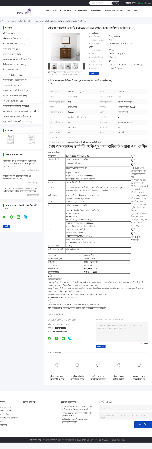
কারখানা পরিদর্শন (81, 11)
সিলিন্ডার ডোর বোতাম (12, 64)
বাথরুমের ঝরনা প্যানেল (13, 96)
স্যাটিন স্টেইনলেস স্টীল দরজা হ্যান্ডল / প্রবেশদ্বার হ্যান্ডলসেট (76, 420)
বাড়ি (48, 11)
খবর (128, 11)
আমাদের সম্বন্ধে (65, 11)
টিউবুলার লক (8, 70)
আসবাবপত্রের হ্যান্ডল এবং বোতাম (17, 111)
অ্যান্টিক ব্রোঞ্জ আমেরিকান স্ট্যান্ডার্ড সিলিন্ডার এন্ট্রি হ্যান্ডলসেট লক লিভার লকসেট (78, 408)
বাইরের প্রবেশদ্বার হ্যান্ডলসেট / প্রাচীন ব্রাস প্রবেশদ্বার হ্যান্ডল (77, 414)
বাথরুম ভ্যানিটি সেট (77, 308)
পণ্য (54, 11)
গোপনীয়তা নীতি (35, 440)
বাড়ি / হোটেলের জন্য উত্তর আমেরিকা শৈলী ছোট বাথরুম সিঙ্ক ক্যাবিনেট (98, 377)
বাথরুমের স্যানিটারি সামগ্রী (14, 90)
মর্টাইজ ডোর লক (10, 33)
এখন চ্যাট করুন (129, 3)
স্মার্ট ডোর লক (9, 49)
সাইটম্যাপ (3, 425)
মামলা (136, 11)
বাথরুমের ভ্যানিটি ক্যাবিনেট (96, 308)
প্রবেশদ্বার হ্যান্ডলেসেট (12, 44)
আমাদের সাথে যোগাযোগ (114, 11)
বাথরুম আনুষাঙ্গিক (10, 101)
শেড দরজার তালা (10, 54)
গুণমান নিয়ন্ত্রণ (96, 11)
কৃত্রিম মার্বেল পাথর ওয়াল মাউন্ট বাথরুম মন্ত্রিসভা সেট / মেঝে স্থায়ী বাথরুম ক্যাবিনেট (56, 377)
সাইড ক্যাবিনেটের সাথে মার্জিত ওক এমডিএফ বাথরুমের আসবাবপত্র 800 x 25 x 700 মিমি (139, 377)
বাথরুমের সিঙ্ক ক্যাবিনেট (60, 308)
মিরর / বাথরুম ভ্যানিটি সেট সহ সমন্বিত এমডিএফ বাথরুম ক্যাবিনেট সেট (118, 377)
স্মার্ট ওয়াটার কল (10, 85)
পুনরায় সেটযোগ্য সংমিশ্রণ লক (15, 122)
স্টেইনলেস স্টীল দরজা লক (14, 38)
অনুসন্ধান (115, 3)
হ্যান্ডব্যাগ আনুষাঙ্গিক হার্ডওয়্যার (16, 116)
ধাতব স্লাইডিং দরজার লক (13, 80)
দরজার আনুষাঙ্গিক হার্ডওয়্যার (15, 59)
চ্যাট (92, 73)
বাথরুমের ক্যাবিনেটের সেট (20, 21)
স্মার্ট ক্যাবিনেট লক (10, 75)
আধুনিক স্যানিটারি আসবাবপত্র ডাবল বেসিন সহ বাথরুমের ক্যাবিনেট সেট (77, 377)
